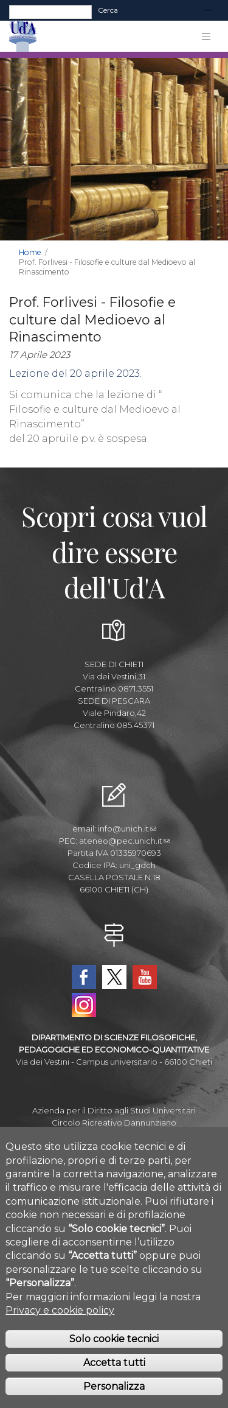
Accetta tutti (114, 1373)
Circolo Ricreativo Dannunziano (114, 1122)
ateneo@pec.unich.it (124, 841)
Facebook (84, 977)
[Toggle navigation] (208, 10)
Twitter (114, 977)
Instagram (84, 1005)
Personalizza (114, 1397)
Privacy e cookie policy (59, 1321)
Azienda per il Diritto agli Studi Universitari (114, 1110)
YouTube (145, 977)
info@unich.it (127, 828)
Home (30, 252)
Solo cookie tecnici (114, 1350)
